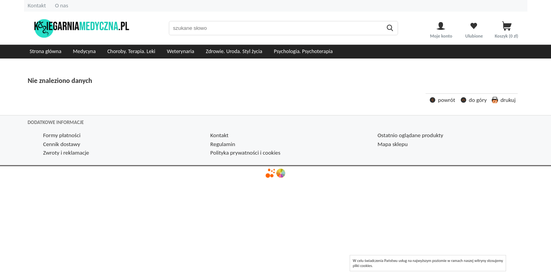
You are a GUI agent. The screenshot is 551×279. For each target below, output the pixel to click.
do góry (478, 99)
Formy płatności (62, 135)
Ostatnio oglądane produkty (410, 135)
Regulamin (222, 144)
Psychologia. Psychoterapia (303, 51)
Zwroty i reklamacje (66, 152)
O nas (61, 5)
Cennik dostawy (61, 144)
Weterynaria (180, 51)
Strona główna (46, 51)
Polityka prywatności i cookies (245, 152)
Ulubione (474, 35)
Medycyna (84, 51)
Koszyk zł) (507, 35)
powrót (446, 99)
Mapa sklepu (393, 144)
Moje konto (441, 35)
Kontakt (37, 5)
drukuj (507, 99)
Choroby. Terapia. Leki (131, 51)
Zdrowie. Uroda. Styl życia (234, 51)
